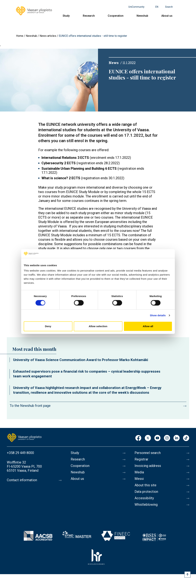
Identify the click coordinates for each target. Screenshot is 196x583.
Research (89, 15)
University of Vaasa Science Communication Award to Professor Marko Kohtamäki (80, 360)
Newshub (142, 15)
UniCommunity (136, 6)
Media (139, 472)
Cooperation (115, 15)
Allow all (148, 326)
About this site (145, 485)
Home (19, 35)
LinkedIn (176, 438)
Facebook (138, 438)
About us (166, 15)
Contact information (22, 480)
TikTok (186, 438)
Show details (158, 315)
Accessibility (144, 498)
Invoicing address (148, 466)
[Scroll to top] (187, 574)
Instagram (167, 438)
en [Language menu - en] (156, 6)
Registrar (141, 459)
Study (66, 15)
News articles (48, 35)
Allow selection (98, 326)
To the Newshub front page (30, 406)
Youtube (157, 438)
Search (169, 6)
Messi (139, 479)
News (114, 62)
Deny (48, 326)
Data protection (146, 492)
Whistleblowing (146, 504)
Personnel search (148, 453)
